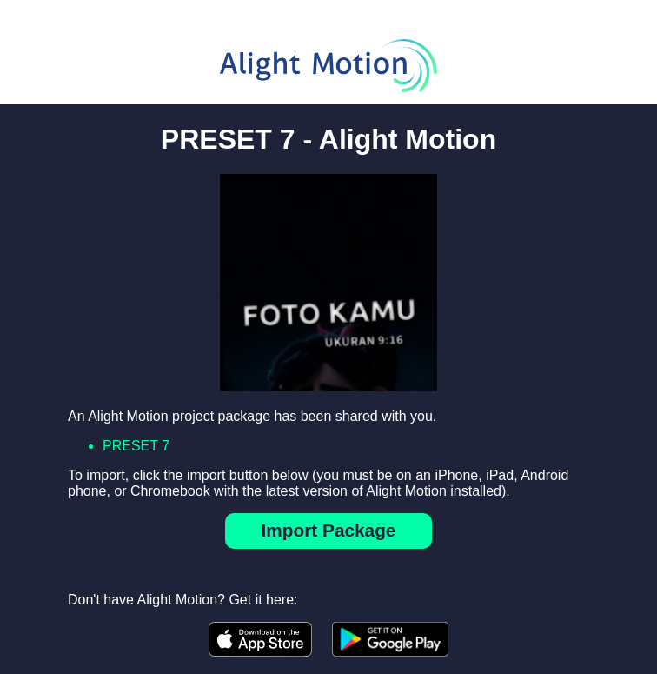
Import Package (329, 530)
